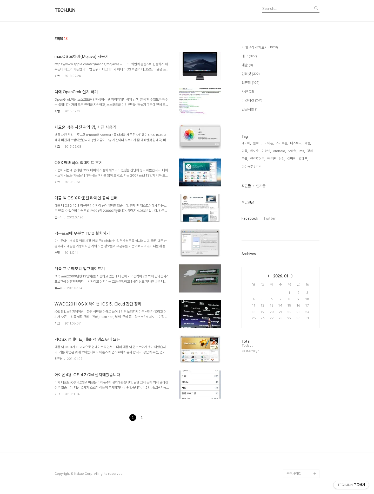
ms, (302, 151)
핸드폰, (272, 159)
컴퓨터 (58, 217)
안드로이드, (257, 159)
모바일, (292, 151)
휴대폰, (303, 159)
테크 (57, 76)
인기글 (260, 186)
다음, (245, 151)
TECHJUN (65, 10)
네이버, (246, 143)
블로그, (257, 143)
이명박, (292, 159)
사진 (248, 91)
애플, (307, 143)
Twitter (269, 218)
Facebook (250, 218)
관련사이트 (293, 474)
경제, (310, 151)
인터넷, (266, 151)
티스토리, (296, 143)
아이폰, (269, 143)
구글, (245, 159)
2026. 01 (280, 276)
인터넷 (251, 74)
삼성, (282, 159)
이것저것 (252, 100)
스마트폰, (282, 143)
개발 (57, 111)
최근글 (246, 186)
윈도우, (254, 151)
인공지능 (250, 109)
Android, (279, 151)
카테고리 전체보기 (260, 47)
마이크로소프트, (252, 167)
